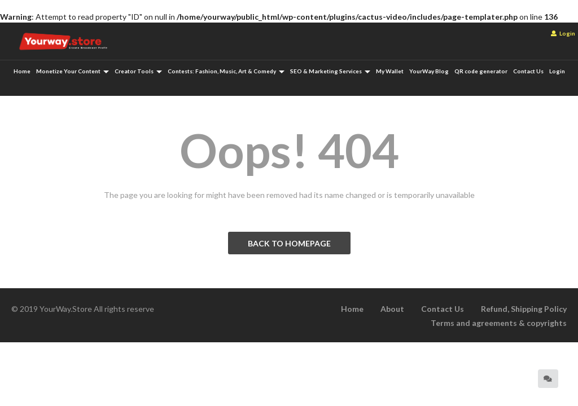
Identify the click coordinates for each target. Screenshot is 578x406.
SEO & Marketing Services (330, 71)
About (392, 309)
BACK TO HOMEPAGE (289, 243)
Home (22, 71)
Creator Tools (138, 71)
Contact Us (528, 71)
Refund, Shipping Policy (524, 309)
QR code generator (480, 71)
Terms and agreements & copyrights (499, 323)
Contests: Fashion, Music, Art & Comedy (226, 71)
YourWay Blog (429, 71)
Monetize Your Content (72, 71)
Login (563, 33)
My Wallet (390, 71)
